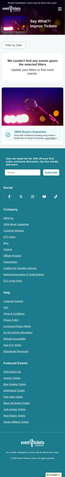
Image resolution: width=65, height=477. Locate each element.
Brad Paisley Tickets (14, 415)
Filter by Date (13, 45)
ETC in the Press (12, 280)
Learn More (51, 138)
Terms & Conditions (13, 313)
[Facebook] (9, 197)
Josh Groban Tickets (14, 409)
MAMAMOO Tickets (14, 390)
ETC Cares (9, 236)
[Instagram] (32, 197)
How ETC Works (12, 345)
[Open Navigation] (60, 9)
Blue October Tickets (14, 384)
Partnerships (10, 262)
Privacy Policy (11, 320)
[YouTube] (44, 197)
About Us (8, 218)
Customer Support (13, 301)
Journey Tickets (11, 378)
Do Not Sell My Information (17, 332)
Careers (7, 249)
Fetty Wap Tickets (13, 396)
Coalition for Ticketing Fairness (20, 268)
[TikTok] (56, 197)
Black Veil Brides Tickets (16, 403)
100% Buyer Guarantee (16, 224)
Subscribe (51, 172)
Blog (5, 243)
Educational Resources (15, 351)
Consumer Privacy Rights (17, 326)
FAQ (5, 307)
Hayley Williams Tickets (16, 422)
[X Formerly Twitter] (21, 197)
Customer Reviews (13, 230)
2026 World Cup (12, 371)
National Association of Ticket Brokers (23, 274)
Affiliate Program (12, 255)
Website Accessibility (14, 338)
